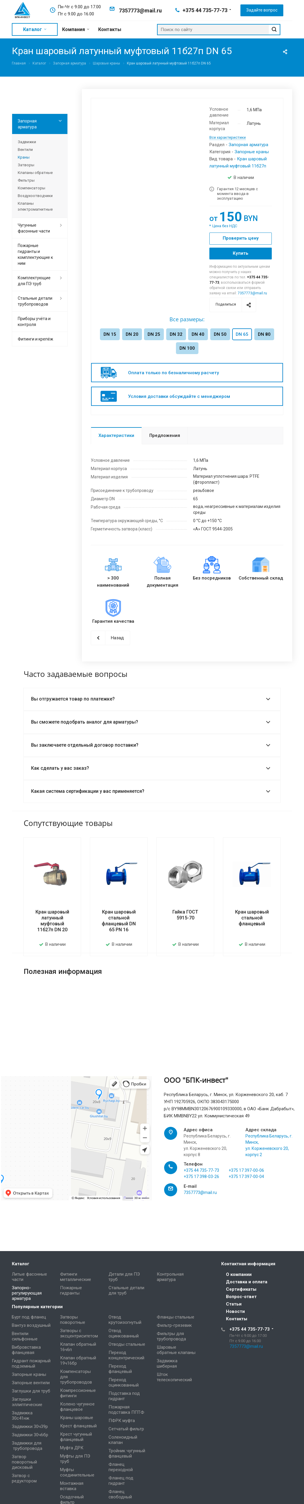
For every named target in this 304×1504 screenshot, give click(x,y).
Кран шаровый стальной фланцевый (252, 918)
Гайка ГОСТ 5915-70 (185, 915)
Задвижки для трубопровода (27, 1445)
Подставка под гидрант (124, 1396)
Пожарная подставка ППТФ (126, 1409)
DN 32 (176, 334)
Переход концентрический (126, 1355)
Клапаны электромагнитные (35, 206)
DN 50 (220, 334)
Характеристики (116, 435)
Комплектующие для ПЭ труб (34, 280)
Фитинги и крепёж (35, 339)
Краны (24, 157)
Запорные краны (252, 151)
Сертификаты (241, 1289)
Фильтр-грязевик (174, 1325)
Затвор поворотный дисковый (24, 1462)
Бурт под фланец (29, 1317)
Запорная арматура (248, 144)
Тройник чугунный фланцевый (127, 1453)
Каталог (20, 1263)
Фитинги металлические (75, 1276)
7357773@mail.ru (140, 10)
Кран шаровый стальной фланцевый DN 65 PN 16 (119, 920)
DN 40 (198, 334)
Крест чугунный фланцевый (76, 1437)
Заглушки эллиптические (27, 1402)
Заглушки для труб (31, 1391)
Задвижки (27, 142)
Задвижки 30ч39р (30, 1426)
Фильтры (26, 180)
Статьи (234, 1304)
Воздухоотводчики (35, 195)
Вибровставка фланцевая (26, 1350)
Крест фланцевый (78, 1426)
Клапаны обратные (35, 172)
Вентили (25, 149)
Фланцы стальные (175, 1317)
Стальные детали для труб (126, 1290)
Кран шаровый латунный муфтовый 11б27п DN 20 (52, 920)
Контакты (236, 1318)
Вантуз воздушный (31, 1325)
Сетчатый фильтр (126, 1429)
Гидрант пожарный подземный (31, 1363)
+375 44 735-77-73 (204, 10)
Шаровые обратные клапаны (176, 1350)
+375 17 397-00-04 (246, 1184)
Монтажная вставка (71, 1486)
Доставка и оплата (246, 1281)
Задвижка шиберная (167, 1363)
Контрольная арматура (170, 1276)
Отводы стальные (127, 1344)
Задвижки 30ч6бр (30, 1434)
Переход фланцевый (120, 1368)
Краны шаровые (76, 1417)
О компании (239, 1274)
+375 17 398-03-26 (201, 1184)
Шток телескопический (174, 1377)
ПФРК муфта (122, 1420)
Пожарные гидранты (71, 1290)
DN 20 (132, 334)
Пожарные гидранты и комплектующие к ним (35, 254)
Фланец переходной (121, 1467)
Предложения (164, 435)
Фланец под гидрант (121, 1480)
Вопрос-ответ (241, 1296)
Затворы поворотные (72, 1319)
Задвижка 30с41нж (22, 1415)
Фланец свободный (120, 1494)
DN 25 (154, 334)
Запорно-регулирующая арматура (27, 1293)
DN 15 (110, 334)
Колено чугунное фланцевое (77, 1406)
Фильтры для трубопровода (171, 1336)
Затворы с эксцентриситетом (79, 1333)
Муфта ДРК (71, 1447)
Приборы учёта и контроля (34, 321)
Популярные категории (37, 1306)
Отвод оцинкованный (124, 1333)
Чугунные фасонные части (34, 228)
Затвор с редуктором (24, 1478)
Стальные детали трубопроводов (35, 301)
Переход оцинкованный (124, 1382)
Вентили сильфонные (25, 1336)
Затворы (26, 165)
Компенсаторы (31, 188)
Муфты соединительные (77, 1472)
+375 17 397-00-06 (246, 1178)
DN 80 (264, 334)
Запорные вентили (31, 1382)
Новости (235, 1311)
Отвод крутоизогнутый (125, 1319)
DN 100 (187, 348)
